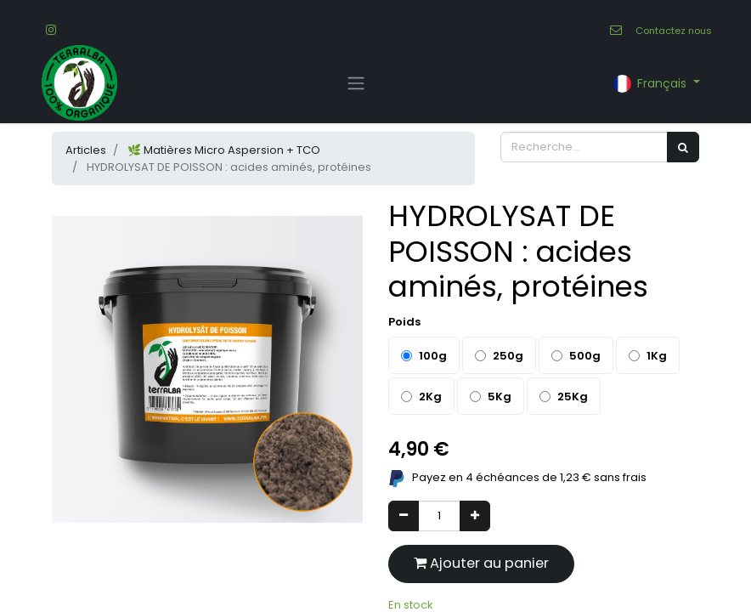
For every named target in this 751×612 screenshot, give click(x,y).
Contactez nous (673, 30)
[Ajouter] (475, 516)
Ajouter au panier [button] (481, 563)
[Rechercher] (683, 147)
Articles (85, 150)
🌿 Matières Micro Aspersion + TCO (223, 150)
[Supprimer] (403, 516)
